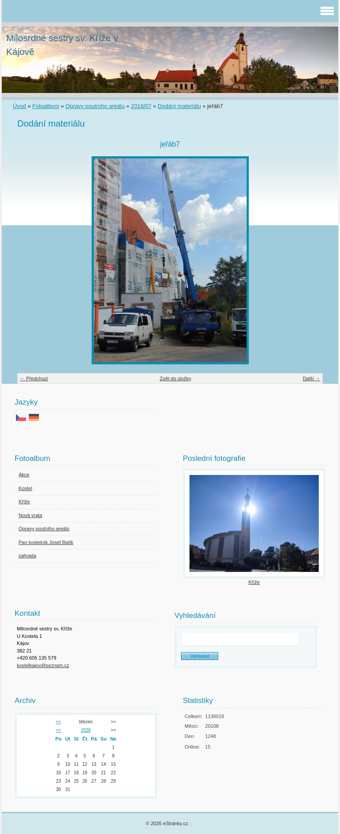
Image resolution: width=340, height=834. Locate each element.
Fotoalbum (45, 106)
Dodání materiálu (179, 106)
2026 (86, 730)
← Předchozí (34, 378)
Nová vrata (30, 515)
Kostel (25, 488)
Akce (24, 474)
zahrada (27, 555)
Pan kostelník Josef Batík (46, 542)
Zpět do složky (175, 378)
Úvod (19, 106)
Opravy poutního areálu (95, 106)
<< (58, 721)
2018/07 (141, 106)
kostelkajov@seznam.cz (43, 665)
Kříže (24, 501)
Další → (311, 378)
